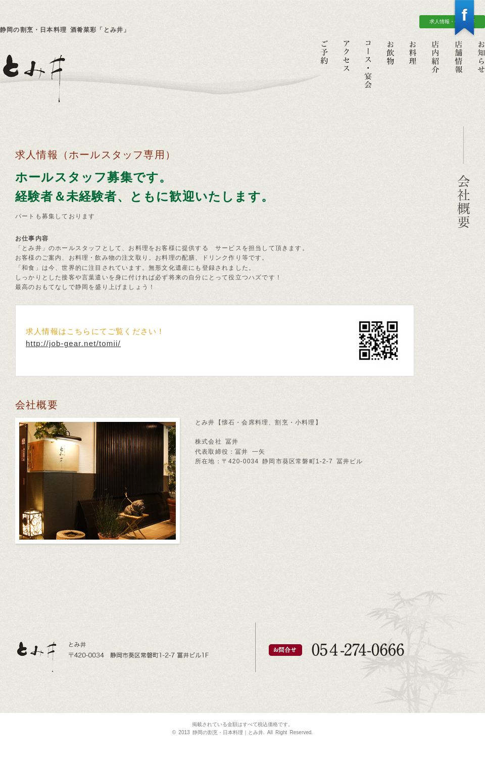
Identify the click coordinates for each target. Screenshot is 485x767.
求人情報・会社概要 (452, 21)
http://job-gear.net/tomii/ (73, 343)
